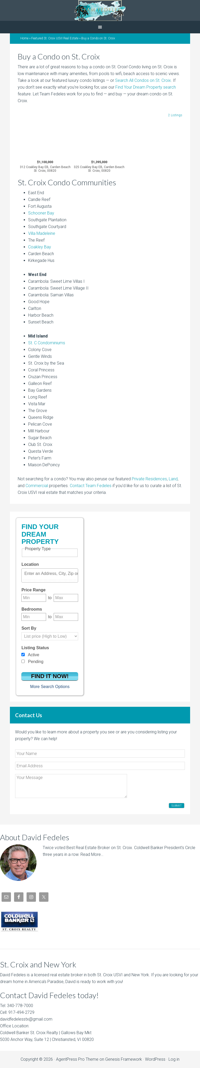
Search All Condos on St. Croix (143, 80)
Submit (176, 805)
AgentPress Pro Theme (77, 1059)
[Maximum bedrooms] (66, 617)
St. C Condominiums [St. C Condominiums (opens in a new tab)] (46, 342)
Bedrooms (31, 609)
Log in (173, 1059)
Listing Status (35, 648)
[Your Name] (100, 754)
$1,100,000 (45, 166)
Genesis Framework (123, 1059)
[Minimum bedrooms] (33, 617)
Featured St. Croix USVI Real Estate (54, 38)
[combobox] (49, 575)
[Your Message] (71, 786)
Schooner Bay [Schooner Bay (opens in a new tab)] (41, 213)
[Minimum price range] (33, 598)
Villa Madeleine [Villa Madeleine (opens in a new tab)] (41, 233)
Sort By (28, 628)
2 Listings (175, 115)
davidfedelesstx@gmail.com (26, 1019)
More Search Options (50, 686)
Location (30, 564)
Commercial (37, 485)
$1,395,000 (99, 166)
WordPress (155, 1059)
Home (24, 38)
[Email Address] (100, 766)
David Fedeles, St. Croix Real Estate (100, 10)
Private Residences (149, 478)
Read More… (91, 854)
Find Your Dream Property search (145, 87)
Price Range (33, 590)
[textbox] (51, 573)
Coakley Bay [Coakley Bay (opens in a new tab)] (39, 246)
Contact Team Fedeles (90, 485)
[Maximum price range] (66, 598)
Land (173, 478)
